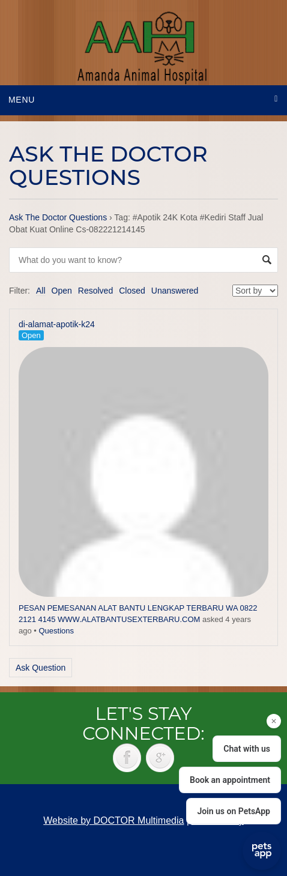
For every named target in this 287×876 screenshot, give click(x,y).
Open (62, 290)
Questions (56, 630)
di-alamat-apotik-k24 (57, 324)
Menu (21, 99)
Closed (132, 290)
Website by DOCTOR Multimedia (113, 820)
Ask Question (40, 667)
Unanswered (175, 290)
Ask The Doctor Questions (58, 217)
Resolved (95, 290)
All (41, 290)
